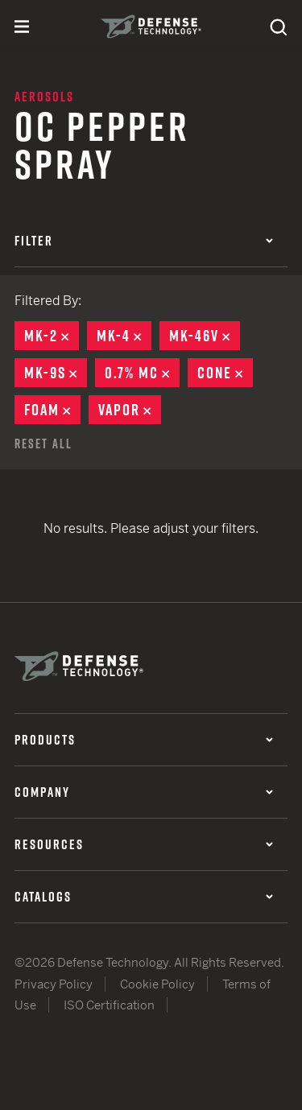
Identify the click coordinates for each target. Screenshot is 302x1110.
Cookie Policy (157, 984)
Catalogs (143, 896)
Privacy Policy (53, 984)
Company (143, 792)
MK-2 (51, 335)
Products (143, 739)
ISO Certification (109, 1005)
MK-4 (124, 335)
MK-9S (55, 372)
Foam (52, 409)
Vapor (129, 409)
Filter (143, 240)
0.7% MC (142, 372)
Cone (225, 372)
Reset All (43, 443)
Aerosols (44, 96)
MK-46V (204, 335)
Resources (143, 844)
